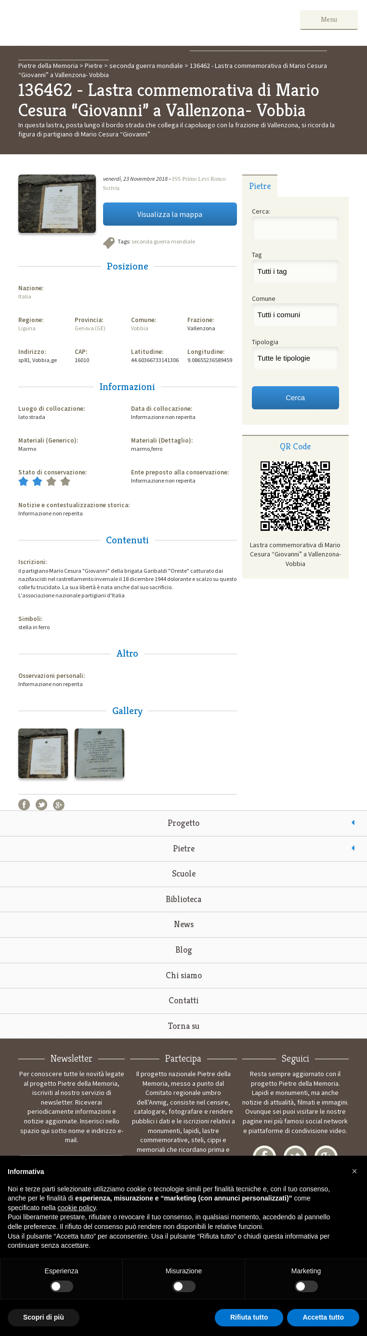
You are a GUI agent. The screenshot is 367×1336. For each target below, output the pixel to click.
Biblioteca (183, 898)
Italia (24, 296)
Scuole (184, 873)
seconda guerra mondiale (163, 241)
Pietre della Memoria (81, 23)
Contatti (183, 1000)
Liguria (27, 328)
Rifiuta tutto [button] (249, 1317)
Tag (257, 254)
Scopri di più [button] (43, 1317)
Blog (183, 949)
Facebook (24, 804)
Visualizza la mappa (169, 214)
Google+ (59, 804)
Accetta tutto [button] (323, 1317)
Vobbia (139, 328)
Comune (263, 298)
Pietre (184, 848)
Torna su (183, 1025)
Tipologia (265, 341)
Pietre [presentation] (260, 185)
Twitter (41, 804)
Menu (329, 19)
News (184, 924)
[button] (354, 1171)
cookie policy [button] (77, 1208)
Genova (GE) (90, 328)
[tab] (260, 186)
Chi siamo (184, 975)
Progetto (183, 822)
